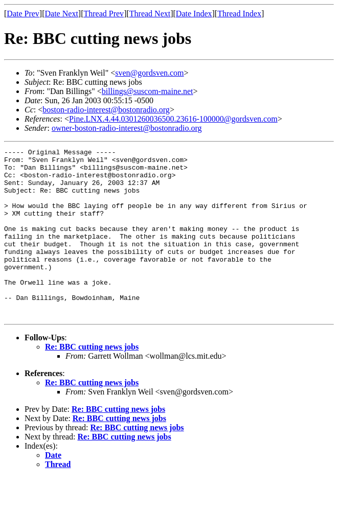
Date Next (61, 13)
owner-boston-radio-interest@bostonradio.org (127, 128)
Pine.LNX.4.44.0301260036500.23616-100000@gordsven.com (173, 118)
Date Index (194, 13)
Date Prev (23, 13)
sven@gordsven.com (149, 72)
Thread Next (149, 13)
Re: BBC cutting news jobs (92, 380)
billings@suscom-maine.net (147, 91)
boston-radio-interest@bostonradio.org (106, 109)
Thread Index (239, 13)
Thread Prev (103, 13)
